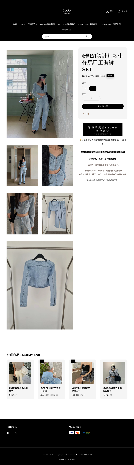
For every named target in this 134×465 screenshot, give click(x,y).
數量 (84, 94)
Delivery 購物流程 (47, 24)
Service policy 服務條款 (88, 24)
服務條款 (62, 460)
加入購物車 (103, 106)
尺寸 (84, 83)
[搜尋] (87, 36)
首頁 (15, 24)
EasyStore (88, 455)
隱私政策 (71, 460)
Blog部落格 (67, 30)
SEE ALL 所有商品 (27, 24)
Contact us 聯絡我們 (66, 24)
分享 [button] (86, 114)
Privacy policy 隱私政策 (111, 24)
